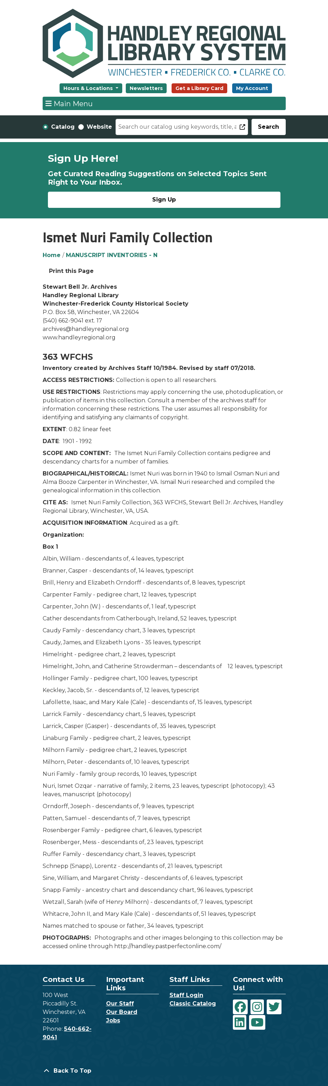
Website (99, 126)
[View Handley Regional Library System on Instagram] (257, 1006)
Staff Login (186, 995)
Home (52, 255)
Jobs (113, 1020)
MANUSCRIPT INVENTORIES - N (111, 255)
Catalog (63, 126)
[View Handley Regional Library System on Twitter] (274, 1006)
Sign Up (164, 199)
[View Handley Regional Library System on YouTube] (257, 1022)
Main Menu (69, 103)
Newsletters (146, 88)
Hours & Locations (88, 88)
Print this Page (71, 271)
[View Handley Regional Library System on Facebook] (240, 1006)
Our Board (121, 1012)
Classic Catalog (192, 1003)
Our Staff (120, 1003)
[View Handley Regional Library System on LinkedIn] (239, 1022)
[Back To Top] (164, 1070)
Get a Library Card (199, 88)
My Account (252, 88)
